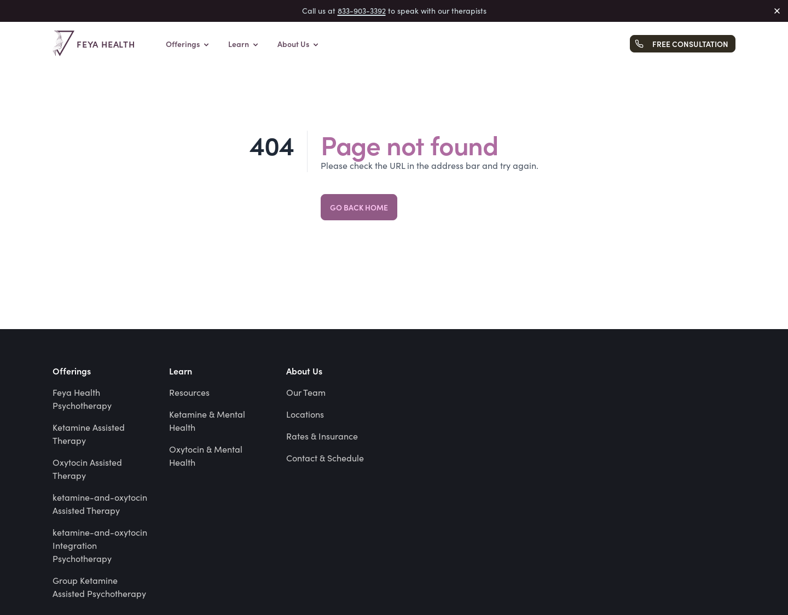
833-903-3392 (362, 10)
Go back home (359, 207)
